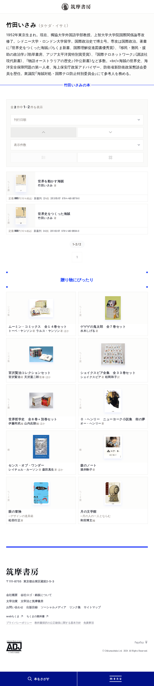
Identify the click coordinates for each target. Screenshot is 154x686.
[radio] (43, 132)
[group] (77, 132)
